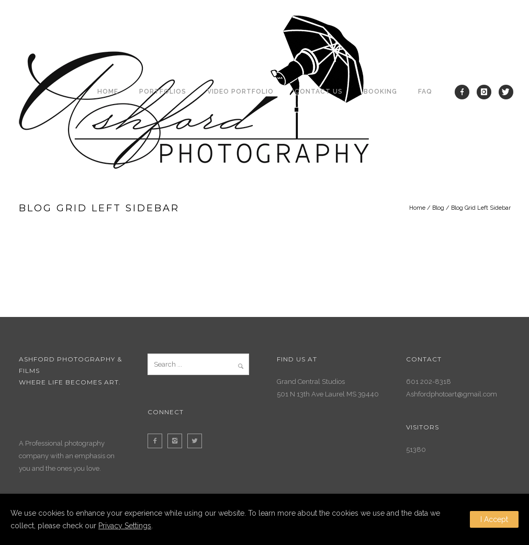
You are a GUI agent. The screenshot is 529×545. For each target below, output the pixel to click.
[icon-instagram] (487, 92)
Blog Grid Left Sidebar (481, 208)
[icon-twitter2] (197, 441)
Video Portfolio (240, 91)
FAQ (425, 91)
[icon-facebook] (465, 92)
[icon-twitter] (506, 92)
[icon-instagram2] (177, 441)
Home (107, 91)
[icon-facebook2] (157, 441)
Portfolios (162, 91)
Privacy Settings (124, 525)
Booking (380, 91)
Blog (438, 208)
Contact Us (319, 91)
